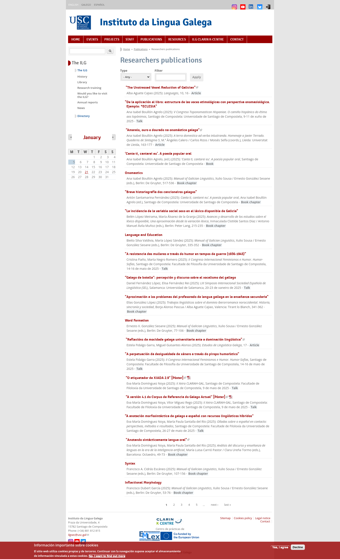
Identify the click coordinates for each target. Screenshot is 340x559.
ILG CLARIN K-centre (208, 39)
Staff (130, 39)
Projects (111, 39)
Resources (177, 39)
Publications (151, 39)
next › (214, 505)
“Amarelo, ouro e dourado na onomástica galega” (164, 130)
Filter (159, 70)
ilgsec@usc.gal (78, 535)
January (92, 137)
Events (92, 39)
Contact (237, 39)
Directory (83, 116)
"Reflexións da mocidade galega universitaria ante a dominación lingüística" (185, 339)
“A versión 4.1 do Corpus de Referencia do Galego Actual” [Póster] (179, 397)
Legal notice (262, 518)
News (81, 108)
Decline (298, 549)
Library (82, 82)
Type (123, 70)
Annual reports (87, 102)
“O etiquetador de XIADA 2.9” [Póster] (158, 378)
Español (99, 4)
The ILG (82, 70)
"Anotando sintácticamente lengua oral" (158, 440)
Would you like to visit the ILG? (92, 95)
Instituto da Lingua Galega (156, 22)
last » (227, 505)
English (73, 4)
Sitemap (225, 518)
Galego (86, 4)
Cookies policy (243, 518)
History (82, 76)
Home (75, 39)
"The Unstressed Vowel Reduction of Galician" (162, 87)
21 (86, 172)
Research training (89, 88)
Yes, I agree (280, 549)
